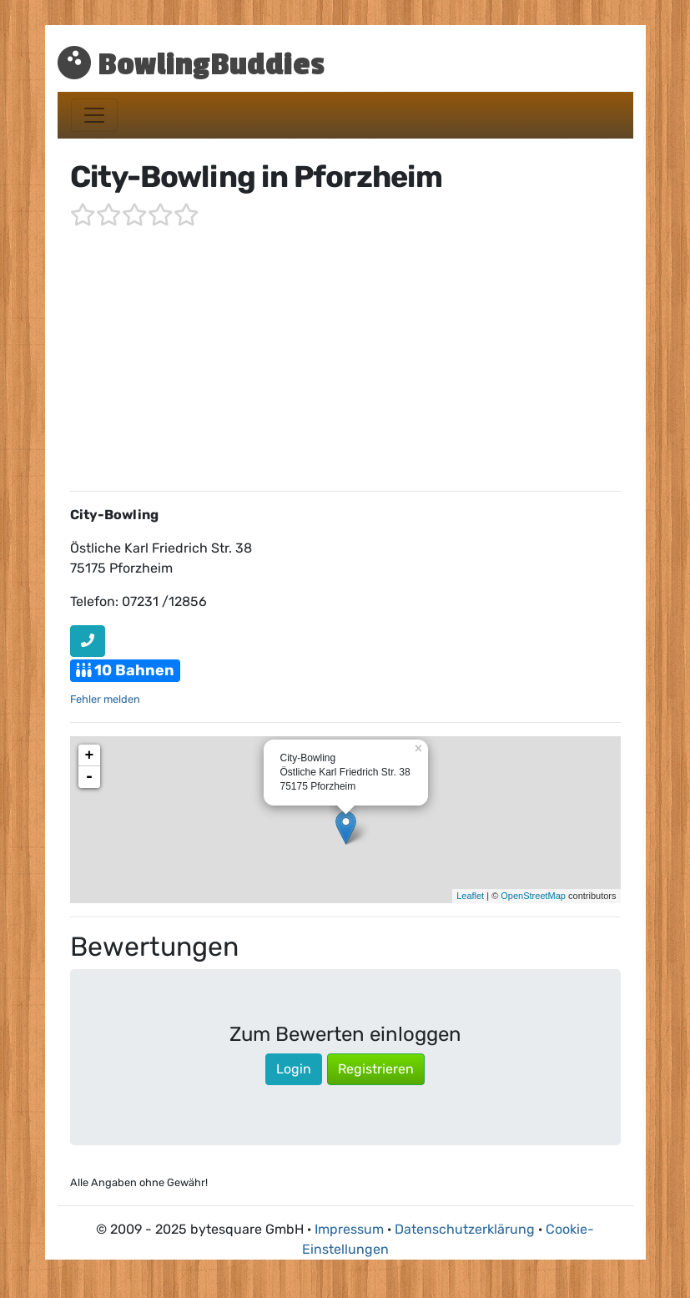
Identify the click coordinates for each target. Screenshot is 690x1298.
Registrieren (376, 1069)
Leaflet (470, 896)
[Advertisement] (345, 360)
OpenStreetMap (533, 896)
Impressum (349, 1229)
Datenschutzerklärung (465, 1229)
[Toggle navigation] (94, 115)
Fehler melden (105, 699)
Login (293, 1069)
